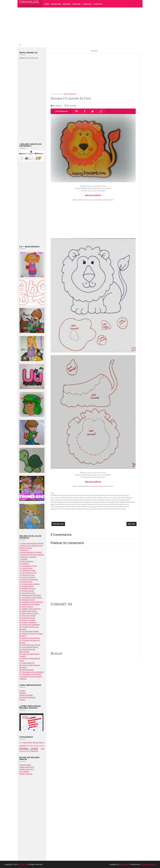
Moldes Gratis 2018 (26, 767)
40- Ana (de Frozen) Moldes (29, 638)
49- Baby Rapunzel (26, 669)
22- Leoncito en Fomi (27, 593)
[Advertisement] (81, 26)
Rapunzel (34, 751)
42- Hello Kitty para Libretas (29, 645)
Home (46, 4)
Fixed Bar (66, 4)
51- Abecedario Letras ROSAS (30, 674)
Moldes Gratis (28, 748)
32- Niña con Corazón (27, 615)
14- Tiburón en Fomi (27, 575)
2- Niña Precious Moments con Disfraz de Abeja (30, 546)
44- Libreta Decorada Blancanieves (27, 650)
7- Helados (23, 559)
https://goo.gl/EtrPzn (93, 195)
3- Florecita (23, 550)
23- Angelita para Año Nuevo (30, 595)
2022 (66, 94)
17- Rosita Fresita (25, 582)
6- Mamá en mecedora (27, 557)
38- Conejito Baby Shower (29, 631)
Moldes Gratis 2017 (26, 769)
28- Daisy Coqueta (26, 606)
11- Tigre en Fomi (25, 568)
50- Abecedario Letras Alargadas (31, 672)
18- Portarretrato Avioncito (29, 584)
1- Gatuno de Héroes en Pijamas (31, 543)
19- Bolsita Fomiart (26, 586)
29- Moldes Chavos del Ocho (30, 609)
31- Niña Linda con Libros (28, 613)
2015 (20, 742)
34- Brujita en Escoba (27, 620)
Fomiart (22, 690)
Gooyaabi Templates (148, 864)
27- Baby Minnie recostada (29, 604)
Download (87, 4)
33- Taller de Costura (27, 618)
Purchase (98, 4)
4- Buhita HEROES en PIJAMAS (30, 552)
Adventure (55, 4)
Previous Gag (58, 524)
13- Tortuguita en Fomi (27, 572)
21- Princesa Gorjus (26, 591)
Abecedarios (27, 742)
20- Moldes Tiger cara (27, 588)
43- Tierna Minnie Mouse (28, 647)
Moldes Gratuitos (25, 774)
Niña (42, 748)
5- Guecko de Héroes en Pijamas (31, 554)
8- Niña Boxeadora (26, 561)
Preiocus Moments (25, 751)
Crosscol (72, 94)
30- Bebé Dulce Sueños (28, 611)
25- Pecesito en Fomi (27, 600)
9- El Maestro (24, 563)
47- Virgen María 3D (26, 663)
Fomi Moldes (29, 2)
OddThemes (124, 864)
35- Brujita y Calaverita (27, 622)
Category (76, 4)
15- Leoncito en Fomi (27, 577)
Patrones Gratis (25, 765)
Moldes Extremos (39, 745)
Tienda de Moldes (26, 695)
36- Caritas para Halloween (29, 624)
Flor (27, 745)
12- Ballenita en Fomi (27, 570)
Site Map (22, 693)
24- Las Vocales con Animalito (30, 597)
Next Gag (131, 524)
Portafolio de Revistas (27, 697)
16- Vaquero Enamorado (28, 579)
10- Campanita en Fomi (28, 566)
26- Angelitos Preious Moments (31, 602)
